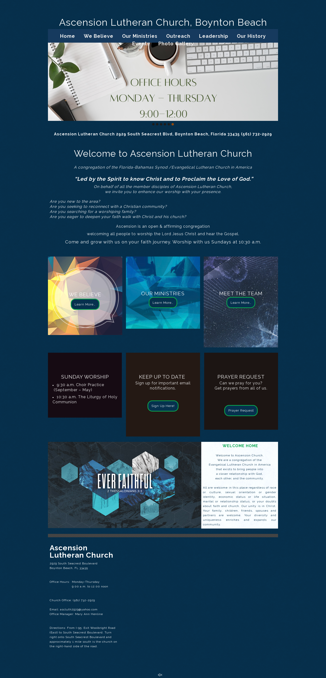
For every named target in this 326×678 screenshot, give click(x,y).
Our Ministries (139, 36)
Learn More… (85, 304)
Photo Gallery (176, 44)
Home (67, 36)
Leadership (213, 36)
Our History (251, 36)
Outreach (178, 36)
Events (141, 44)
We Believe (98, 36)
